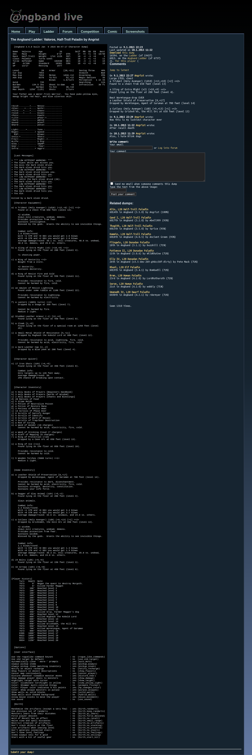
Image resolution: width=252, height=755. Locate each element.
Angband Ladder (137, 58)
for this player (125, 61)
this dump (122, 52)
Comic (112, 31)
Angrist (139, 75)
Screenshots (135, 31)
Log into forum (167, 147)
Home (15, 31)
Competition (90, 31)
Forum (67, 31)
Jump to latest (119, 70)
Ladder (49, 31)
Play (32, 31)
